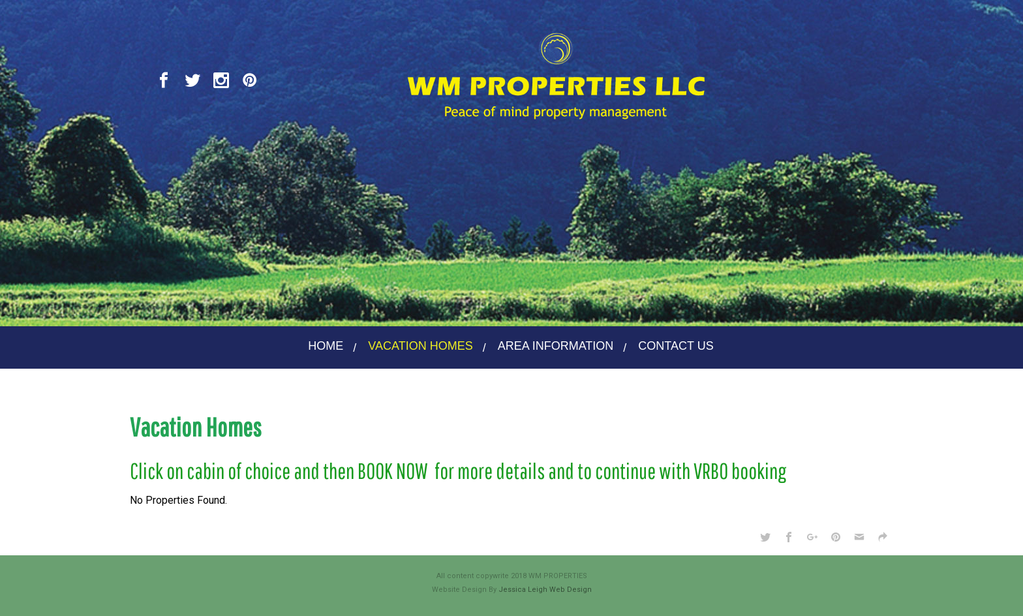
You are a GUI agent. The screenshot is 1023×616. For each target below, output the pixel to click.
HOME (325, 345)
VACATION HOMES (420, 345)
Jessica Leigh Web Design (545, 589)
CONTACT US (675, 345)
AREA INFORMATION (556, 345)
